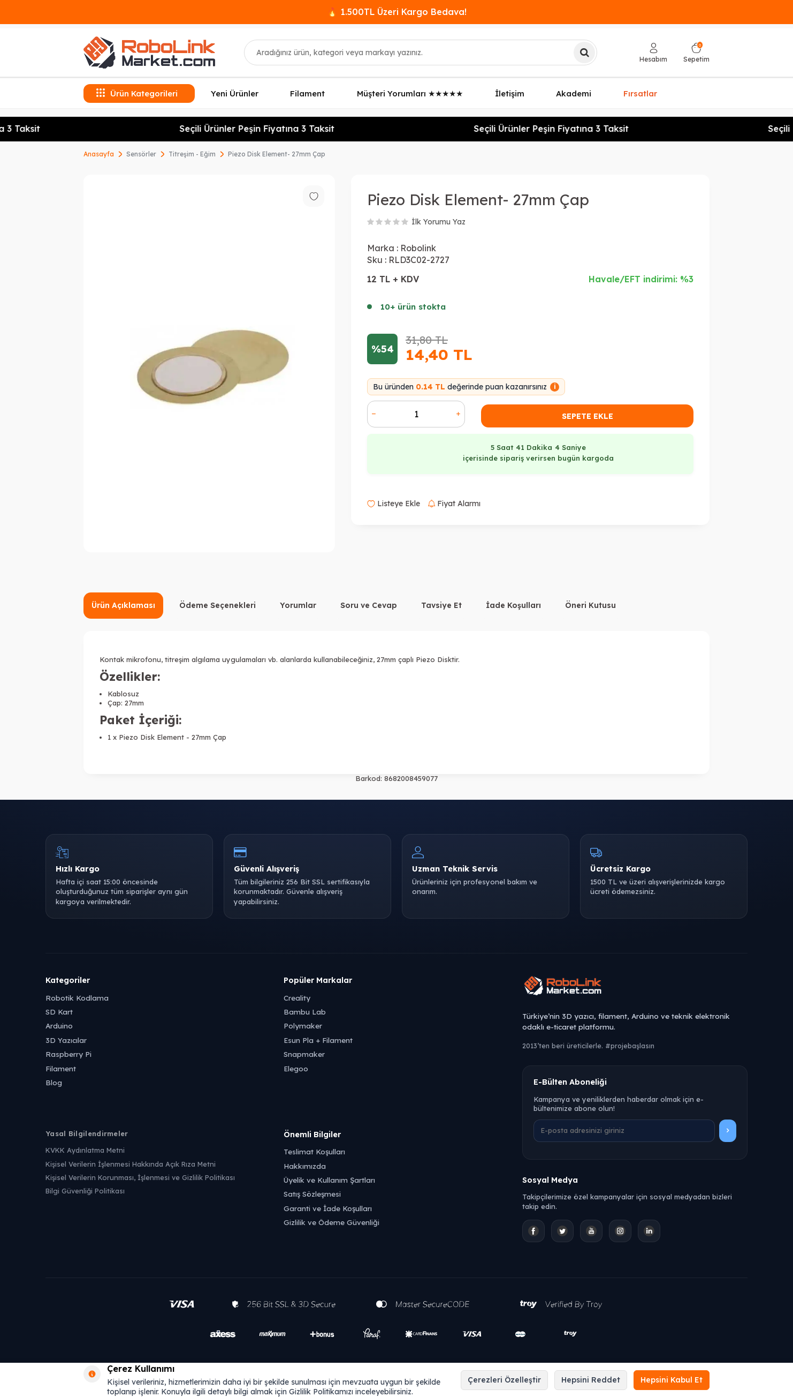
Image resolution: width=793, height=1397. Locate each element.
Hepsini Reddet (590, 1380)
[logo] (149, 52)
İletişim (509, 93)
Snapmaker (304, 1053)
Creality (297, 997)
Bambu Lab (305, 1011)
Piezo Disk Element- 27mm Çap (276, 154)
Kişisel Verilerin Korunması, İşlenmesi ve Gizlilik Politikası (140, 1177)
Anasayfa (98, 154)
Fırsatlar (640, 92)
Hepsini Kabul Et (671, 1380)
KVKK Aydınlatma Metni (85, 1150)
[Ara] (584, 52)
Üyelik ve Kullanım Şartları (329, 1179)
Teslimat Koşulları (314, 1151)
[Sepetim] (696, 53)
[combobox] (420, 52)
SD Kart (59, 1011)
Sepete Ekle (587, 416)
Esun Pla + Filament (318, 1040)
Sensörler (141, 154)
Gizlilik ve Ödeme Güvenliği (331, 1222)
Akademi (573, 93)
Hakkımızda (305, 1165)
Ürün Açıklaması (123, 605)
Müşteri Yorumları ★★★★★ (410, 93)
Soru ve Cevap (368, 605)
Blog (53, 1082)
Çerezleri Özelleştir (504, 1380)
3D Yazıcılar (66, 1040)
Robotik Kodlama (77, 997)
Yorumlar (298, 605)
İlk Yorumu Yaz (438, 222)
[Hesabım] (653, 53)
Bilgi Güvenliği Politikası (85, 1190)
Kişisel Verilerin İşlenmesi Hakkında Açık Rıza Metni (130, 1164)
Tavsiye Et (441, 605)
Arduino (59, 1025)
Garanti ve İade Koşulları (328, 1208)
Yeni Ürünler (234, 93)
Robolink (418, 248)
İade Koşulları (513, 605)
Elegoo (296, 1068)
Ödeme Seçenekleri (217, 605)
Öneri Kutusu (590, 605)
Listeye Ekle (393, 503)
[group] (209, 363)
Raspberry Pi (68, 1053)
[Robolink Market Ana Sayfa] (635, 987)
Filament (307, 93)
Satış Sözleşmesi (312, 1193)
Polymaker (303, 1025)
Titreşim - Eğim (192, 154)
